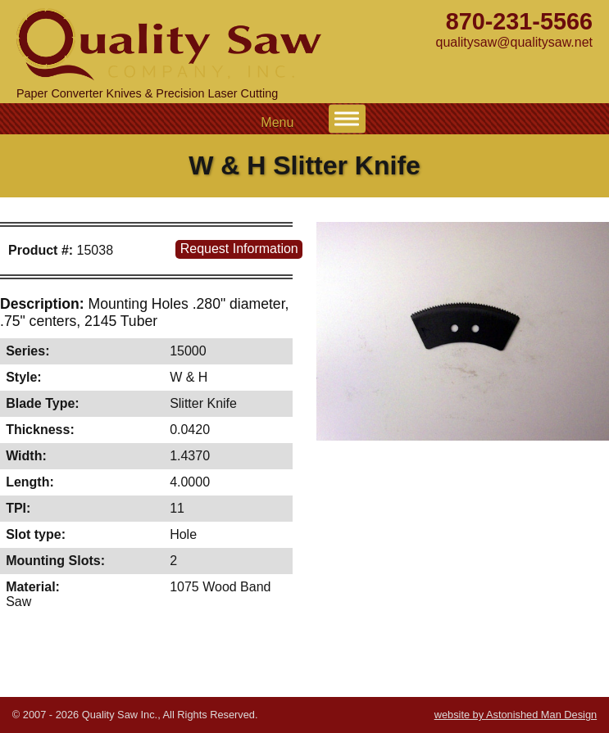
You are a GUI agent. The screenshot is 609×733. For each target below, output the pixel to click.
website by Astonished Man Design (515, 714)
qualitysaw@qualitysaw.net (514, 42)
